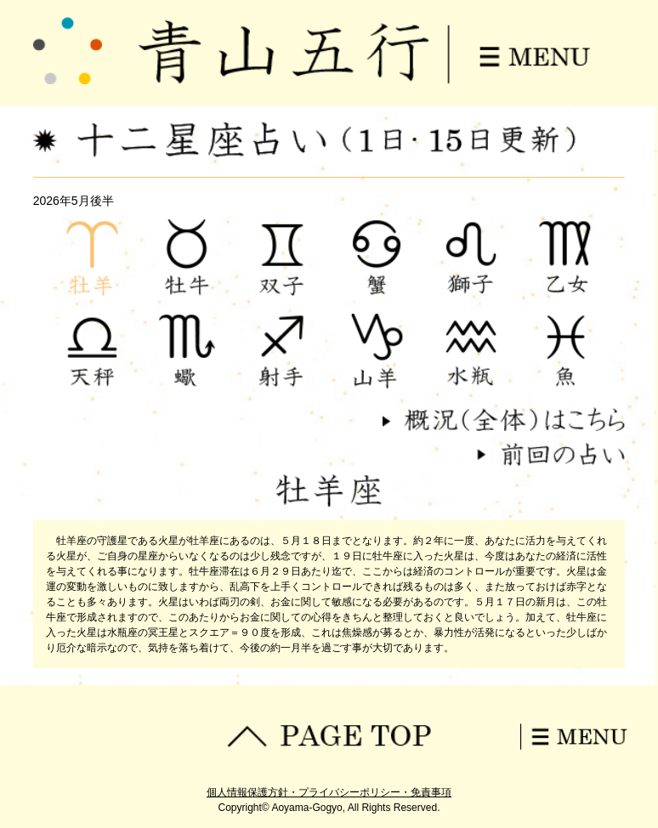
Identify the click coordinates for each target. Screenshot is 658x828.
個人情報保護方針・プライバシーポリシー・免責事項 (329, 792)
